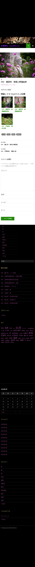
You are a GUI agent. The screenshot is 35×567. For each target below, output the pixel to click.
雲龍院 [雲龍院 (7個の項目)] (2, 342)
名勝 (3, 250)
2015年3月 (4, 448)
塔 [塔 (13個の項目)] (10, 333)
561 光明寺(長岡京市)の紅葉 (9, 279)
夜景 (3, 242)
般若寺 (19, 134)
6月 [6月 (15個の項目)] (11, 328)
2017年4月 (4, 431)
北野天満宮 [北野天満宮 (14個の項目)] (17, 330)
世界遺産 (4, 245)
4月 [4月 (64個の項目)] (7, 327)
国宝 (3, 248)
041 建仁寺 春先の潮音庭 (17, 143)
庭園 (3, 237)
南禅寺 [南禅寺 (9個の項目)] (23, 330)
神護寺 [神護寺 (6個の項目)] (19, 338)
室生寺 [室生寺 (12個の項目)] (9, 335)
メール (3, 202)
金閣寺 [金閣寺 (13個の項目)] (13, 340)
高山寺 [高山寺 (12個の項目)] (7, 342)
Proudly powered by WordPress (9, 528)
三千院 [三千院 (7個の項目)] (2, 330)
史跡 (3, 253)
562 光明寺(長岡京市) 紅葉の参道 (11, 276)
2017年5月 (4, 427)
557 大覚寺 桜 (6, 293)
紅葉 (3, 234)
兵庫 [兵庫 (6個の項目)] (11, 330)
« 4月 (2, 412)
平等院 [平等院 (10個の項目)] (21, 335)
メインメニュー (33, 46)
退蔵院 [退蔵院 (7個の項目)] (2, 340)
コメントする (12, 84)
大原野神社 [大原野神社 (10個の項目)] (15, 333)
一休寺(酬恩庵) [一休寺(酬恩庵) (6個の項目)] (30, 328)
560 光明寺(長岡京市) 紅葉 (9, 283)
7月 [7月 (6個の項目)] (14, 328)
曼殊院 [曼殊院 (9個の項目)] (31, 335)
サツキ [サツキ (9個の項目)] (24, 328)
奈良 (9, 134)
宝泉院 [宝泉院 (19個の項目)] (3, 335)
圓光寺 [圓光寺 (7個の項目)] (31, 330)
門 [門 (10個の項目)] (25, 340)
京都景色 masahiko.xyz (10, 46)
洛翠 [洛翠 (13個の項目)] (10, 338)
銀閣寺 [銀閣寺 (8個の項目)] (17, 340)
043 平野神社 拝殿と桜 (17, 150)
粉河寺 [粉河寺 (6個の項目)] (23, 338)
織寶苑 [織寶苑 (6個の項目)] (27, 338)
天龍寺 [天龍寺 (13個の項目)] (25, 333)
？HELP (3, 315)
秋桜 (13, 134)
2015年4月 (4, 444)
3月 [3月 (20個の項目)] (2, 328)
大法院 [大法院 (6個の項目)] (20, 333)
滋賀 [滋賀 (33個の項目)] (15, 338)
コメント (4, 170)
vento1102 (4, 84)
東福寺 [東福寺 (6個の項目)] (2, 338)
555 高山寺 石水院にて (8, 299)
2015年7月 (4, 434)
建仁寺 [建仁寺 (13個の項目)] (26, 335)
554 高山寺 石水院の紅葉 (9, 303)
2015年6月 (4, 438)
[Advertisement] (17, 18)
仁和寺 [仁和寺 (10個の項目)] (7, 330)
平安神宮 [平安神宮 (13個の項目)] (15, 335)
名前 (3, 194)
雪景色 (4, 239)
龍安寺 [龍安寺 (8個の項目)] (12, 342)
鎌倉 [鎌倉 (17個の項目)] (22, 340)
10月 (4, 134)
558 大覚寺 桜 (6, 289)
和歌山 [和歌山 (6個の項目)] (27, 330)
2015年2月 (4, 451)
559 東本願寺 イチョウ (8, 286)
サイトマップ (5, 516)
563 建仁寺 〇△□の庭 (8, 273)
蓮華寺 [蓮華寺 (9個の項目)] (32, 338)
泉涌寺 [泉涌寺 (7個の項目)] (6, 338)
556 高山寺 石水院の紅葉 (9, 296)
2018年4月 (4, 424)
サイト (3, 210)
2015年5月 (4, 441)
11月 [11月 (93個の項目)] (18, 327)
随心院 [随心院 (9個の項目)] (29, 340)
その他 (4, 256)
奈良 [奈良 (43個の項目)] (31, 332)
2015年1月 (4, 454)
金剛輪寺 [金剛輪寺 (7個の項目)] (7, 340)
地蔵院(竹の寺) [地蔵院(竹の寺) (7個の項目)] (4, 333)
